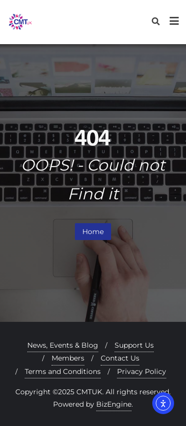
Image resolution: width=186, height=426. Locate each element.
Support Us (134, 345)
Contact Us (120, 358)
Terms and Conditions (63, 371)
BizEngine (113, 404)
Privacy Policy (141, 371)
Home (93, 231)
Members (68, 358)
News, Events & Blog (62, 345)
